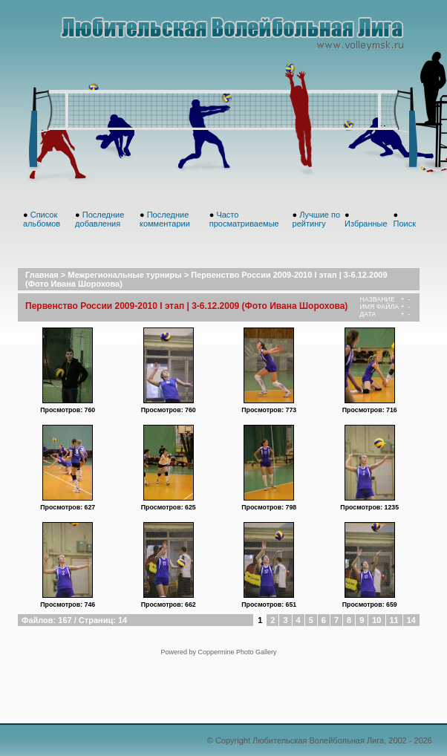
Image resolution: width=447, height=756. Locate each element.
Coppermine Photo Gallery (237, 652)
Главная (42, 274)
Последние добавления (99, 219)
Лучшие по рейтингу (317, 219)
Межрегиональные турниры (124, 274)
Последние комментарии (165, 219)
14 (411, 620)
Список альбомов (41, 219)
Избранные (366, 223)
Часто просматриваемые (244, 219)
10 (376, 620)
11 (394, 620)
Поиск (405, 223)
